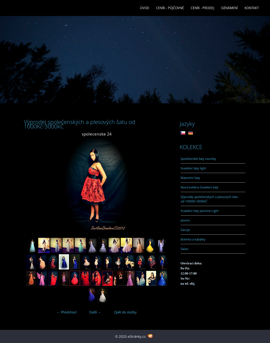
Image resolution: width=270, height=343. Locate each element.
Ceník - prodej (202, 8)
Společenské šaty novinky (198, 159)
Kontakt (252, 8)
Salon (184, 249)
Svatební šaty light (193, 168)
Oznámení (229, 8)
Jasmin (185, 220)
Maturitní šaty (190, 178)
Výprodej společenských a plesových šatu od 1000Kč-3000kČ (209, 199)
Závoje (185, 230)
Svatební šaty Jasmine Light (199, 211)
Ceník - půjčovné (170, 8)
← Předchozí (66, 312)
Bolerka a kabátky (193, 239)
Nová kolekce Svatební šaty (199, 187)
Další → (95, 312)
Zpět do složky (125, 312)
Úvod (144, 8)
